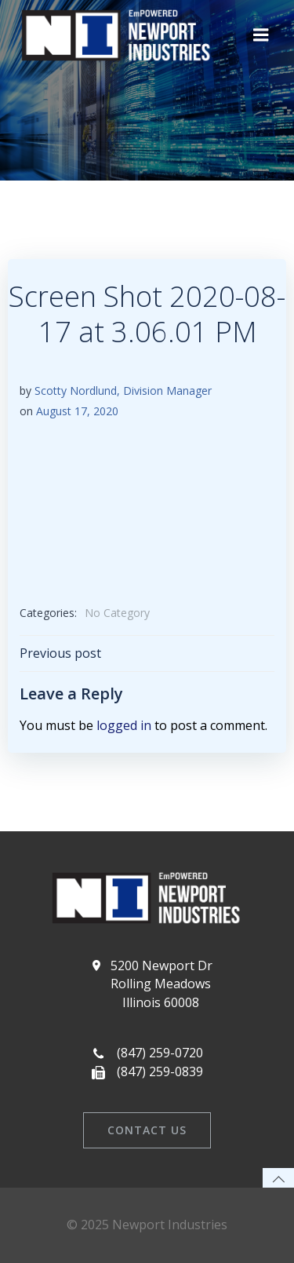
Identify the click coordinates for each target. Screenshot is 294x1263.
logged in (123, 725)
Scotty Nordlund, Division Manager (123, 390)
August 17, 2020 (77, 410)
